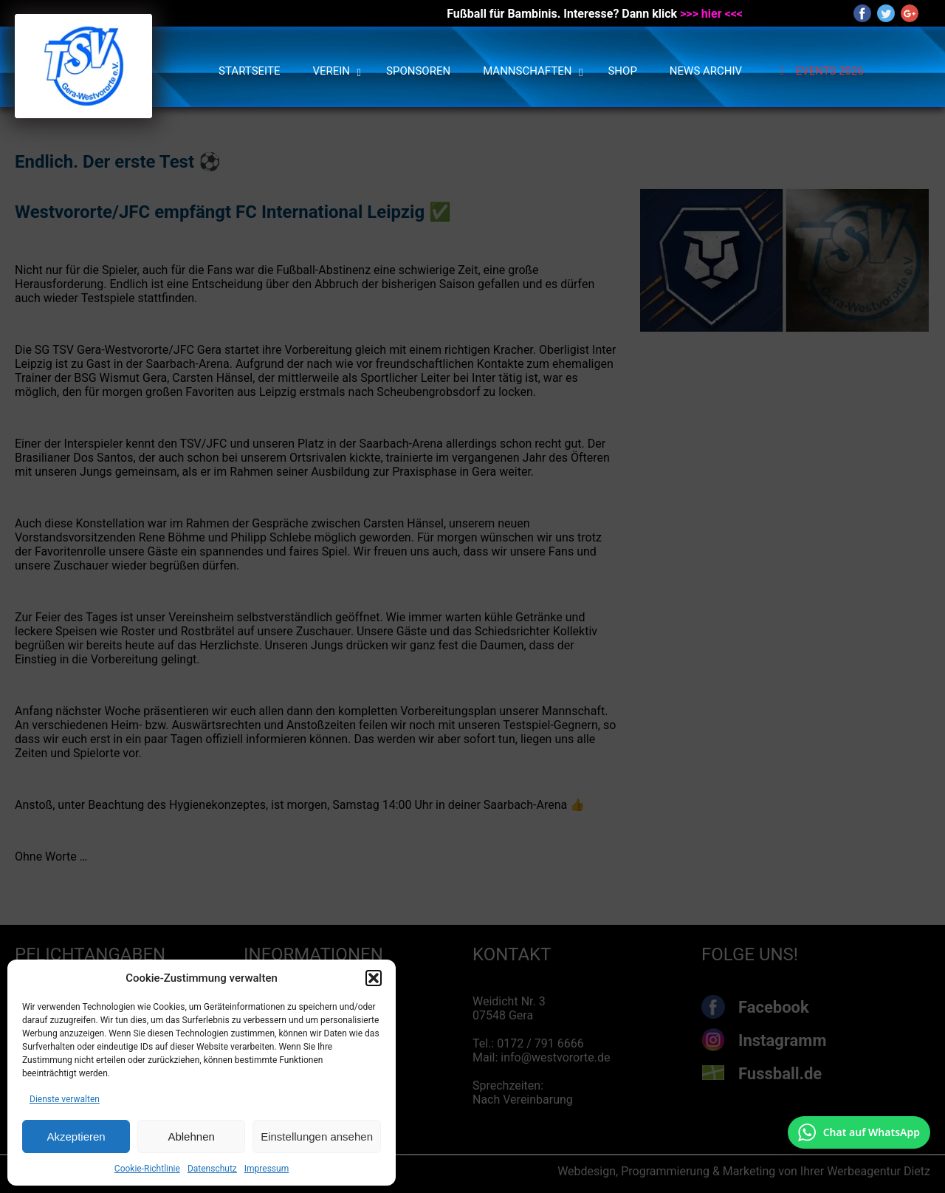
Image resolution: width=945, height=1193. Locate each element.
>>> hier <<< (711, 14)
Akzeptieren (76, 1136)
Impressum (266, 1168)
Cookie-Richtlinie (147, 1168)
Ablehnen (191, 1136)
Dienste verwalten (65, 1099)
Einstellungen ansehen (317, 1136)
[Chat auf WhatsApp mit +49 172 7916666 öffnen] (859, 1132)
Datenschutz (212, 1168)
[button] (373, 978)
